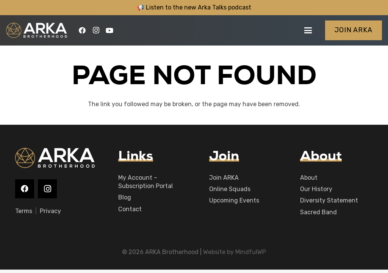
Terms (23, 211)
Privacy (50, 211)
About (309, 177)
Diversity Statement (329, 200)
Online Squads (229, 189)
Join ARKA (224, 177)
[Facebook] (82, 30)
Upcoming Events (234, 200)
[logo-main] (36, 30)
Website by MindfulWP (234, 252)
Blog (124, 197)
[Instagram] (96, 30)
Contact (130, 209)
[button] (308, 30)
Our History (316, 189)
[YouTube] (109, 30)
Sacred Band (318, 212)
